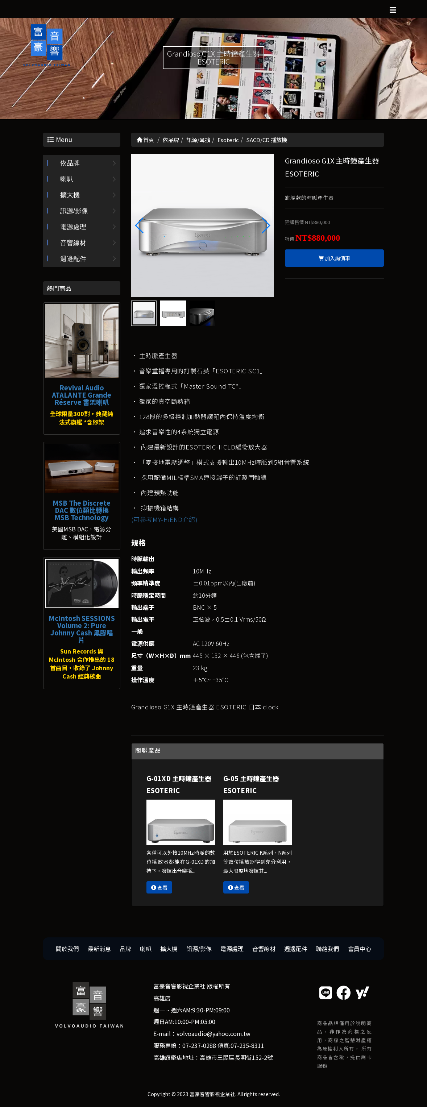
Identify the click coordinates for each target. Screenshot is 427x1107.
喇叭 (66, 179)
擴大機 (70, 195)
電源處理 (73, 227)
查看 (159, 887)
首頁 (145, 140)
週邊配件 (73, 258)
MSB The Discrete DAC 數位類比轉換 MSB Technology (82, 510)
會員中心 (359, 948)
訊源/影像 (74, 211)
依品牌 (70, 163)
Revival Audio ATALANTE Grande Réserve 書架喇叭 (81, 395)
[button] (265, 225)
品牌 (125, 948)
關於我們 (67, 948)
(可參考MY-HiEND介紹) (164, 519)
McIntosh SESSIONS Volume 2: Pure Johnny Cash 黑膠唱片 (82, 628)
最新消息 (99, 948)
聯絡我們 (327, 948)
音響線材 (73, 242)
